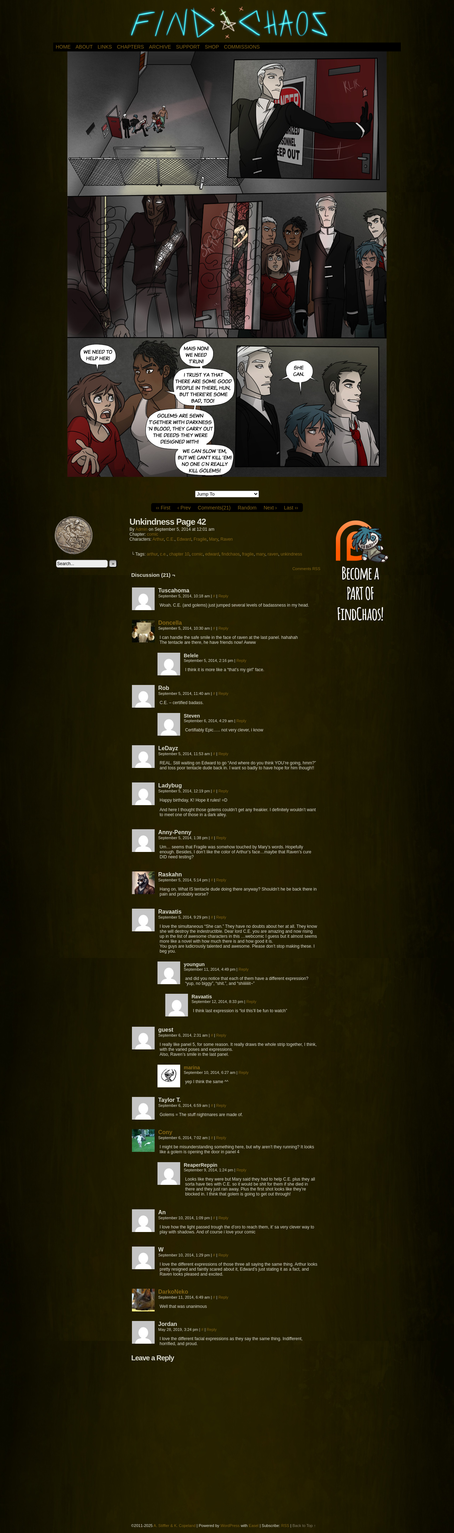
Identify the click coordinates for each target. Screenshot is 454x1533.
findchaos (230, 554)
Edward (184, 539)
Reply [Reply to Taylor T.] (221, 1105)
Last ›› (291, 508)
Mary (213, 539)
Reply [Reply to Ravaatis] (221, 917)
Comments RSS (306, 569)
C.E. (170, 539)
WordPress (229, 1525)
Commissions (242, 47)
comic (152, 534)
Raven (227, 539)
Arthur (158, 539)
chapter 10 (179, 554)
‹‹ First (163, 508)
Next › (270, 508)
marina (192, 1067)
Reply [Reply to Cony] (221, 1138)
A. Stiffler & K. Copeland (174, 1525)
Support (188, 47)
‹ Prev (183, 508)
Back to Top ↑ (304, 1525)
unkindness (291, 554)
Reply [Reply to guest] (221, 1035)
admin (141, 529)
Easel (254, 1525)
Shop (212, 47)
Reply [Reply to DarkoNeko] (223, 1297)
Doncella (170, 623)
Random (247, 508)
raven (272, 554)
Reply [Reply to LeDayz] (223, 754)
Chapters (130, 47)
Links (105, 47)
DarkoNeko (173, 1292)
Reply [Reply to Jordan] (212, 1329)
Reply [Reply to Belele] (241, 660)
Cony (165, 1132)
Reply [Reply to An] (223, 1218)
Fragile (200, 539)
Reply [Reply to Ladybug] (223, 791)
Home (63, 47)
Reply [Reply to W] (223, 1255)
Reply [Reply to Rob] (223, 693)
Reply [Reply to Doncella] (223, 628)
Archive (160, 47)
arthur (152, 554)
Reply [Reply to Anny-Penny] (221, 838)
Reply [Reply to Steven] (241, 721)
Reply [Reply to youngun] (244, 969)
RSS (285, 1525)
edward (212, 554)
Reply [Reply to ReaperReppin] (241, 1170)
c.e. (163, 554)
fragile (248, 554)
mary (260, 554)
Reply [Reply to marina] (244, 1072)
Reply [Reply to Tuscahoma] (223, 596)
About (84, 47)
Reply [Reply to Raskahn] (221, 880)
